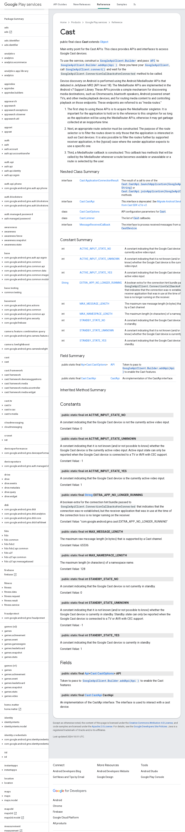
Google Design (105, 777)
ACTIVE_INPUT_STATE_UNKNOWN (99, 258)
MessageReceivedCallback (95, 224)
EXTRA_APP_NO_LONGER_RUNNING (101, 282)
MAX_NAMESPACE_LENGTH (96, 313)
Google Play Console (152, 777)
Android (57, 800)
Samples (122, 4)
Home (63, 22)
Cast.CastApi (87, 201)
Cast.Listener (87, 218)
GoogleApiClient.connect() (85, 69)
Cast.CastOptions (90, 211)
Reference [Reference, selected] (103, 4)
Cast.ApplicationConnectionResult (99, 180)
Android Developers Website (113, 771)
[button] (23, 45)
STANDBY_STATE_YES (93, 340)
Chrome (57, 806)
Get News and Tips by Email (68, 777)
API (152, 60)
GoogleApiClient (157, 65)
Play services (22, 4)
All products (59, 823)
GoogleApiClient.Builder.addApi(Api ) (89, 65)
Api (83, 364)
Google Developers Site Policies (150, 726)
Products (76, 22)
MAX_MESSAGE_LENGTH (94, 303)
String (65, 282)
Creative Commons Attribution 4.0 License (151, 722)
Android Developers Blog (67, 771)
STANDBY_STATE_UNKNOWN (97, 330)
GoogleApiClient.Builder (118, 60)
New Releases (82, 4)
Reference (117, 22)
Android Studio (149, 771)
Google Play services (96, 22)
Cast (163, 211)
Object (104, 42)
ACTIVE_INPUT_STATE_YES (96, 272)
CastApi (115, 378)
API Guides (60, 4)
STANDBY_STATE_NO (92, 320)
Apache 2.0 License (102, 726)
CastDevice (129, 228)
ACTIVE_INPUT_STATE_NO (95, 248)
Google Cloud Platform (66, 817)
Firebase (58, 811)
